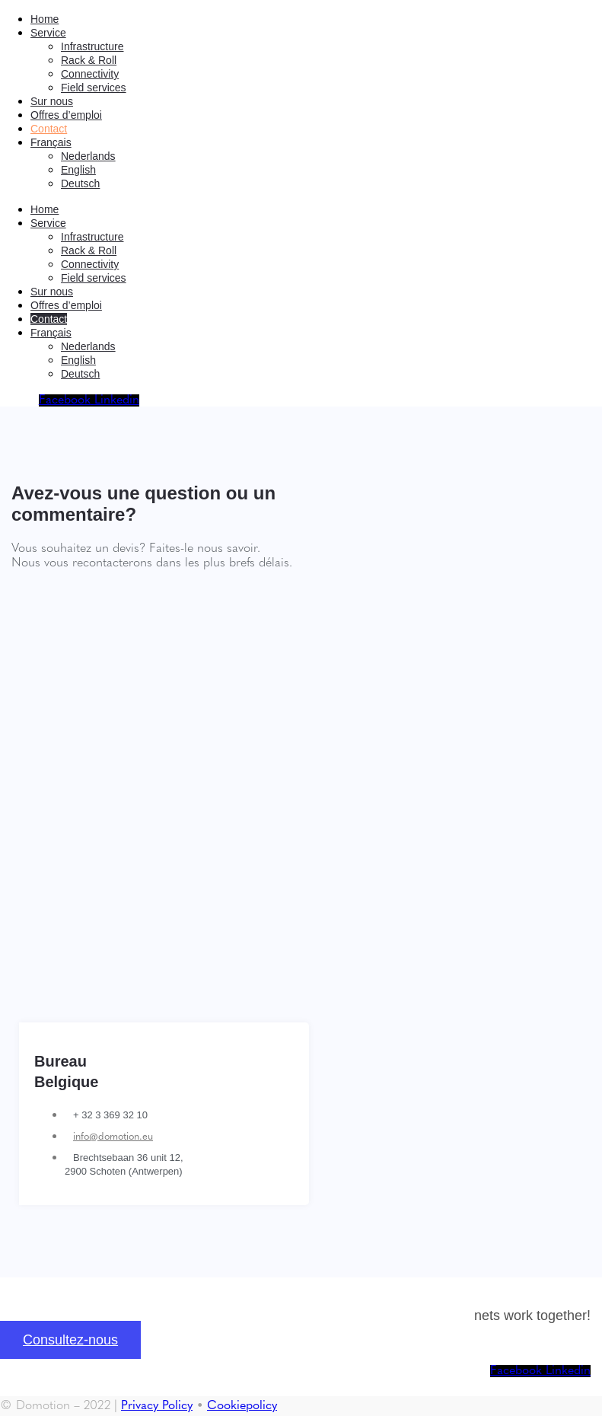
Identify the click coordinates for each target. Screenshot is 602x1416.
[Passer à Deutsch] (80, 183)
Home (44, 19)
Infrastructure (92, 46)
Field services (93, 87)
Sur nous (51, 101)
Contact (48, 129)
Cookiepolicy (242, 1406)
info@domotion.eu (113, 1137)
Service (48, 33)
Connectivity (90, 74)
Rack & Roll (88, 60)
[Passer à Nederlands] (88, 156)
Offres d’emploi (66, 115)
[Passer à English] (78, 170)
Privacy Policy (157, 1406)
